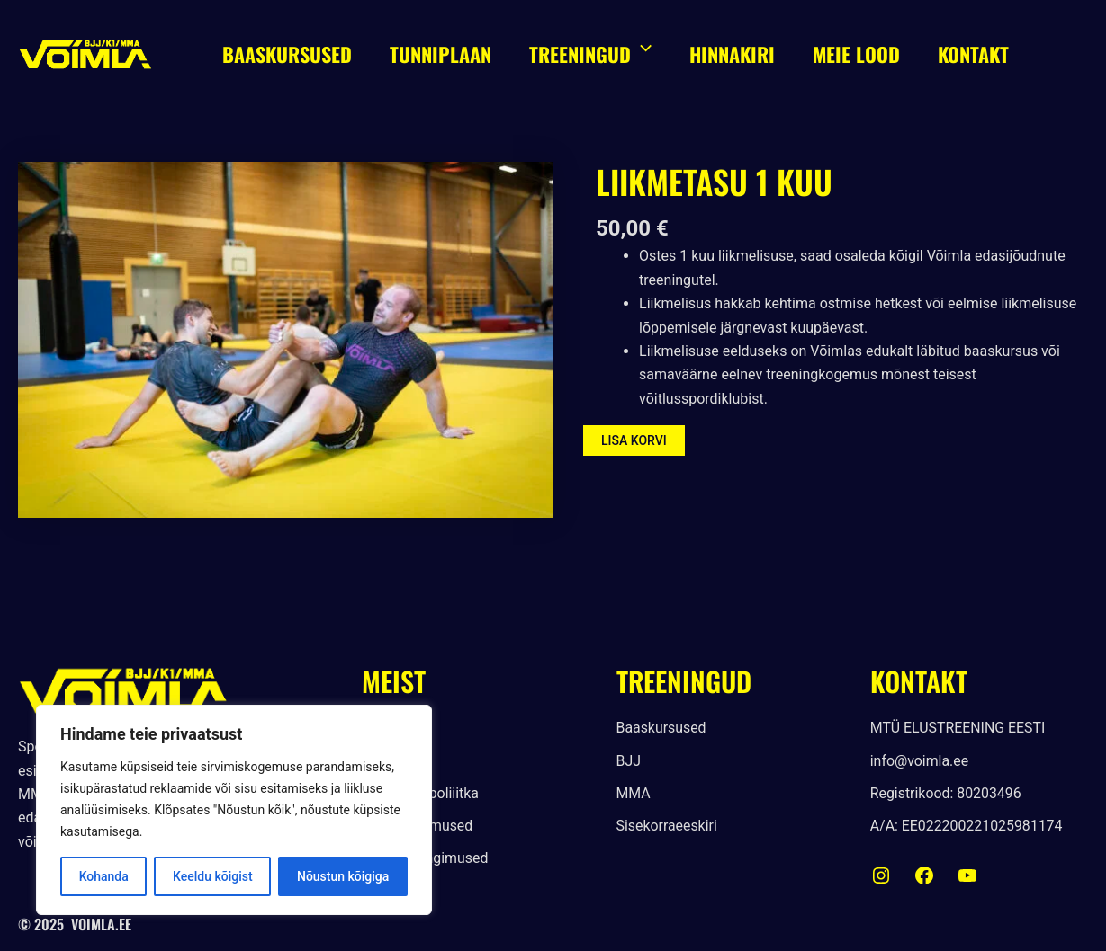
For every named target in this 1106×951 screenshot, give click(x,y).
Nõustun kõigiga (343, 876)
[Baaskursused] (661, 728)
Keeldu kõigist (213, 876)
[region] (234, 810)
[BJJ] (629, 761)
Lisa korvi (634, 440)
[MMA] (634, 793)
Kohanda (104, 876)
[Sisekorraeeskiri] (667, 827)
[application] (645, 54)
